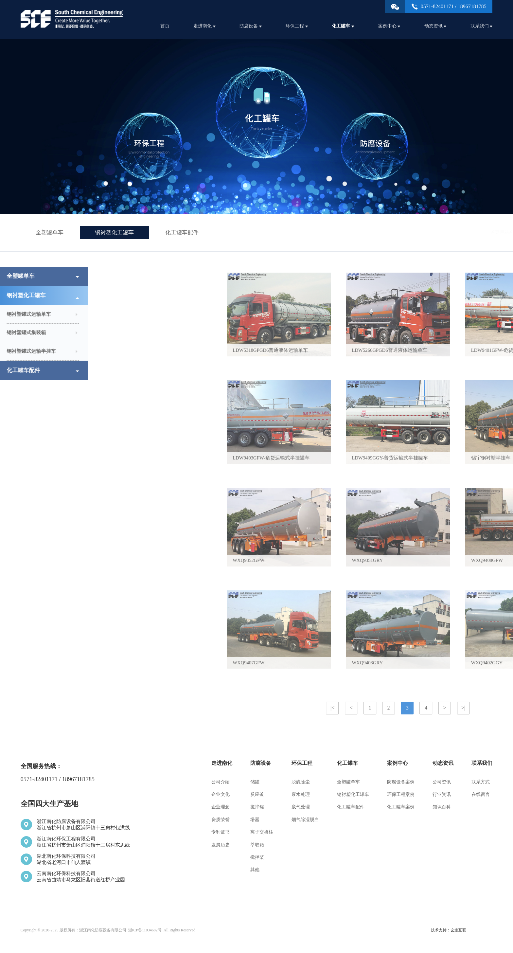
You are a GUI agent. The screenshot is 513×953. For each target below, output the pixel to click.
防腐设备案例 (401, 782)
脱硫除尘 (301, 782)
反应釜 (257, 794)
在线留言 (480, 794)
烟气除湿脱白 (305, 819)
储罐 (254, 782)
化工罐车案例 (401, 806)
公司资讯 (442, 782)
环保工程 (297, 26)
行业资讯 (442, 794)
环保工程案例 (401, 794)
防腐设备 (250, 26)
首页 (164, 26)
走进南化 (204, 26)
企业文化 (220, 794)
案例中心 (389, 26)
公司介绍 (220, 782)
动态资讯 (435, 26)
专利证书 (220, 832)
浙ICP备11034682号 (145, 930)
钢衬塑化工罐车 (114, 232)
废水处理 (301, 794)
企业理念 (220, 806)
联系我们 (481, 26)
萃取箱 (257, 844)
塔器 (254, 819)
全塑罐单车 (49, 232)
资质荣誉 (220, 819)
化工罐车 (343, 26)
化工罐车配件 (182, 232)
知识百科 (442, 806)
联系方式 (480, 782)
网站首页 (434, 232)
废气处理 (301, 806)
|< (462, 707)
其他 (254, 869)
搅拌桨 (257, 857)
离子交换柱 (261, 832)
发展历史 (220, 844)
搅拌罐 (257, 806)
